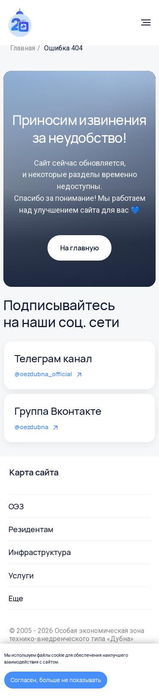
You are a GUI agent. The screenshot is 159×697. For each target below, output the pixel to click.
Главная (22, 48)
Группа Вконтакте (57, 411)
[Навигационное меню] (146, 22)
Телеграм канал (53, 358)
